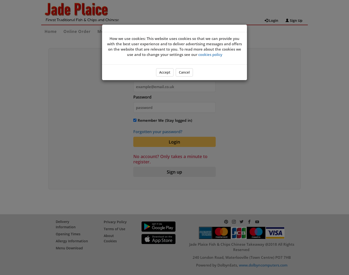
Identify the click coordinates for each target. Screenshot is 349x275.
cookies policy (210, 54)
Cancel (184, 72)
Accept (164, 72)
